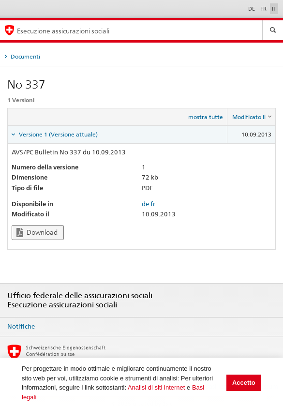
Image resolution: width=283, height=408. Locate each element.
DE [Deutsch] (252, 8)
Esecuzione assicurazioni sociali (63, 31)
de (145, 204)
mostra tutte (205, 117)
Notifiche (21, 326)
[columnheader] (251, 117)
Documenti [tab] (24, 56)
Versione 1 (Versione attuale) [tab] (57, 134)
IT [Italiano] (274, 8)
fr (152, 204)
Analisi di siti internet (156, 387)
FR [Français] (264, 8)
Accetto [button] (243, 382)
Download (37, 232)
